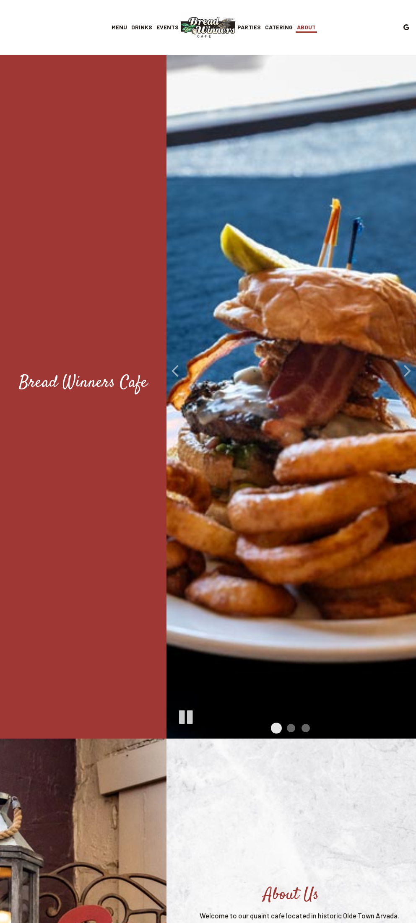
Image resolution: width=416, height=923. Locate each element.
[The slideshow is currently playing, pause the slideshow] (185, 715)
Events (167, 27)
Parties (249, 27)
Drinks (141, 27)
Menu (119, 27)
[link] (208, 27)
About (306, 27)
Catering (279, 27)
